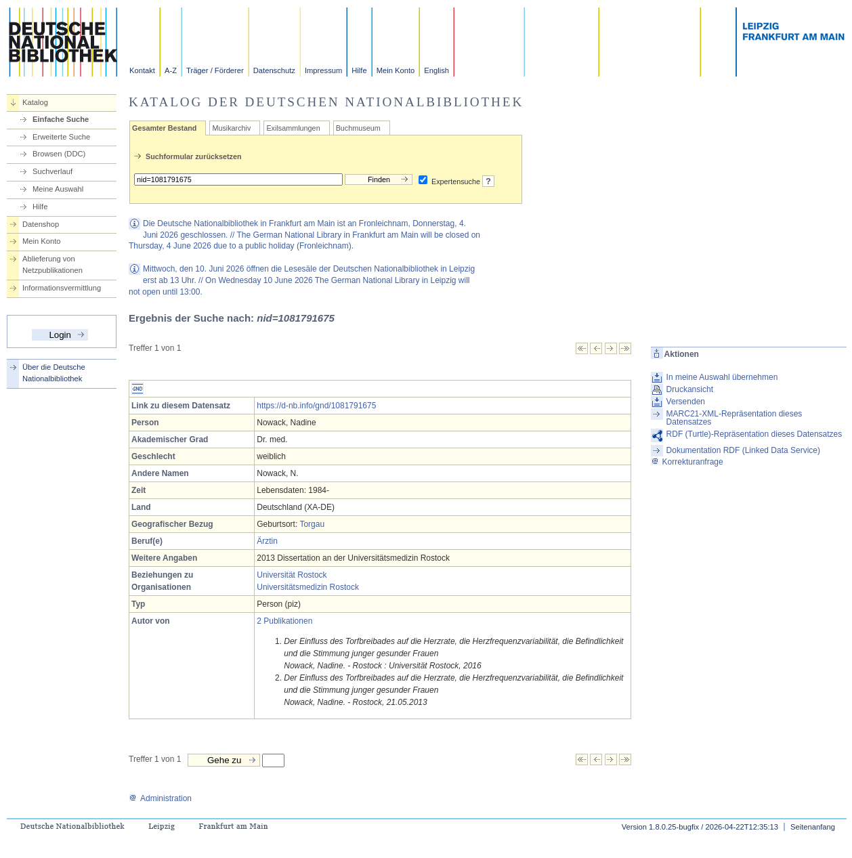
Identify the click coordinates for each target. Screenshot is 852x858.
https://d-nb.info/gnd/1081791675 (316, 405)
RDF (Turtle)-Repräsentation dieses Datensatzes (754, 434)
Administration (160, 798)
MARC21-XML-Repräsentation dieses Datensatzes (734, 418)
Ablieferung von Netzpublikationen (52, 264)
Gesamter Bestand (164, 128)
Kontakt (142, 70)
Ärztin (267, 541)
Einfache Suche (61, 119)
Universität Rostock (291, 575)
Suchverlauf (52, 171)
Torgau (311, 524)
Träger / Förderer (215, 70)
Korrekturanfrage (687, 462)
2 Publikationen (284, 621)
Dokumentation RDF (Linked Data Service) (743, 450)
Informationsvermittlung (61, 288)
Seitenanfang (812, 827)
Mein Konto (396, 70)
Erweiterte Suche (61, 137)
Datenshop (40, 224)
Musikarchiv (231, 128)
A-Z (171, 70)
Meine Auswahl (58, 189)
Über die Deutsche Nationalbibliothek (53, 373)
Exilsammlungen (293, 128)
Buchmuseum (358, 128)
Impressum (323, 70)
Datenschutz (274, 70)
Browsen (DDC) (59, 154)
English (436, 70)
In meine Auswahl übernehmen (722, 377)
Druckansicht (689, 389)
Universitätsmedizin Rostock (308, 587)
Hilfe (359, 70)
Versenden (685, 401)
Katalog (35, 102)
